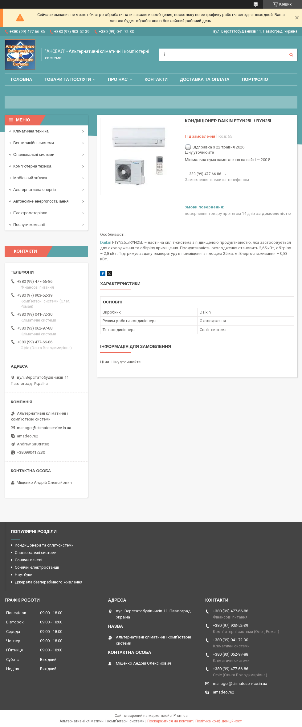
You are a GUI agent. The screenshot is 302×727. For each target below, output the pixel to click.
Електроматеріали (30, 213)
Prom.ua (180, 715)
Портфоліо (255, 79)
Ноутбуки (23, 574)
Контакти (156, 79)
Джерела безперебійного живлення (48, 582)
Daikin (105, 242)
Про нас (118, 79)
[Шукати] (291, 55)
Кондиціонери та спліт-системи (44, 545)
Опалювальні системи (33, 154)
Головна (21, 79)
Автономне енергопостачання (40, 201)
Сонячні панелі (28, 560)
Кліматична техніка (30, 131)
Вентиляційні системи (33, 142)
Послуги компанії (29, 224)
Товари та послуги (67, 79)
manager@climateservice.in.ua (44, 427)
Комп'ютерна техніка (32, 166)
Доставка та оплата (205, 79)
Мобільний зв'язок (30, 178)
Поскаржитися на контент (170, 721)
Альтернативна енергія (34, 189)
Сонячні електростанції (37, 567)
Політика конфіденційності (219, 721)
